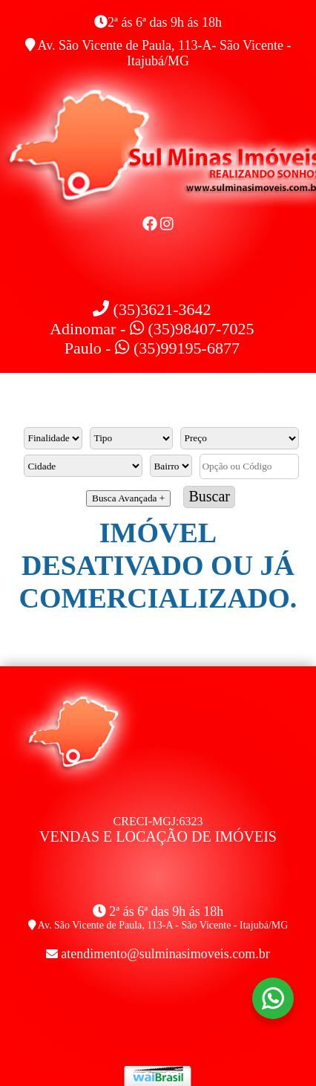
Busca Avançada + (128, 498)
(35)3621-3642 (152, 309)
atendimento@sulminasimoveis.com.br (165, 953)
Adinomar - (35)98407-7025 (152, 328)
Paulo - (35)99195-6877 (152, 348)
